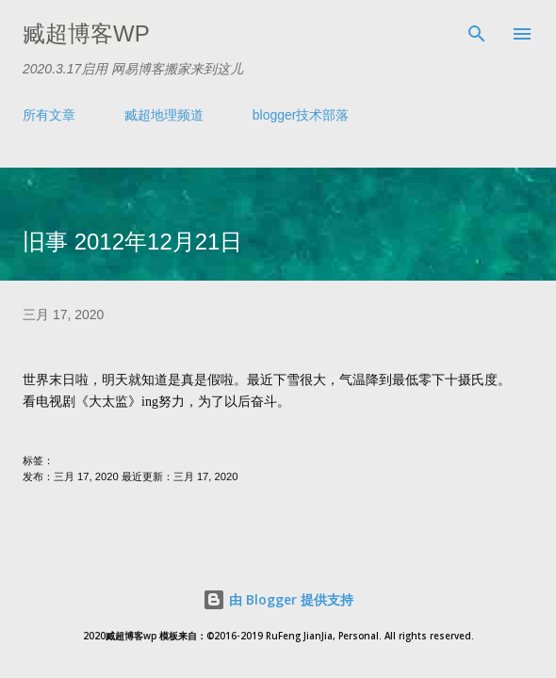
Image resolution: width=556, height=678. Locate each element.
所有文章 (49, 114)
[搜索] (477, 34)
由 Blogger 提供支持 (278, 599)
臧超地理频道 (164, 114)
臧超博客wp (86, 33)
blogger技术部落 (301, 114)
